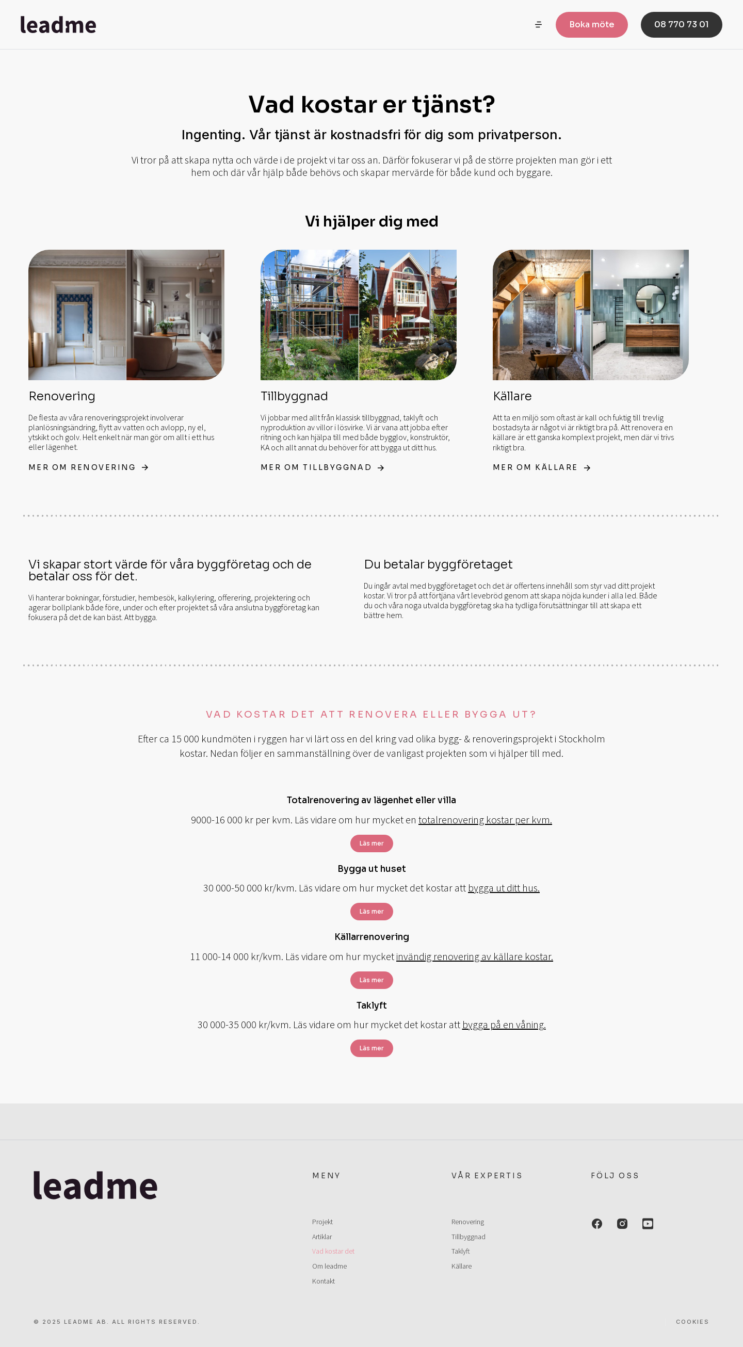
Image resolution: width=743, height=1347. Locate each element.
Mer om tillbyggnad (325, 468)
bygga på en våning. (504, 1024)
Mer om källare (543, 468)
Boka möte (592, 25)
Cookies (692, 1322)
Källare (512, 396)
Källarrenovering (371, 937)
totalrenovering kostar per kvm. (485, 819)
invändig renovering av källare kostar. (474, 956)
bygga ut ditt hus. (504, 887)
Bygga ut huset (371, 869)
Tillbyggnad (294, 396)
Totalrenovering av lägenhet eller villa (371, 800)
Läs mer (372, 843)
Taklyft (372, 1005)
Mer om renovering (90, 468)
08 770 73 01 (681, 25)
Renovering (61, 396)
